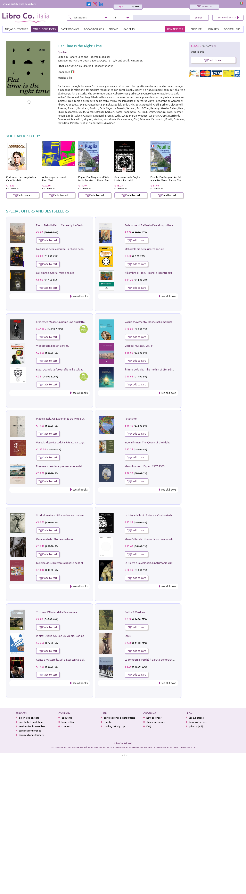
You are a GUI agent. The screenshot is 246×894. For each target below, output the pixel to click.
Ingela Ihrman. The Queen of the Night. (148, 442)
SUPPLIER (196, 29)
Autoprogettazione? (54, 177)
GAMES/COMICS (70, 29)
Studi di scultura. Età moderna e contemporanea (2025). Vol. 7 (72, 515)
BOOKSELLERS (232, 29)
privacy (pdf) (196, 726)
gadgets (128, 29)
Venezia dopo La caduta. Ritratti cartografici (62, 442)
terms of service (198, 722)
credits (123, 755)
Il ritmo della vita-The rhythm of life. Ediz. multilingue (156, 369)
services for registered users (119, 717)
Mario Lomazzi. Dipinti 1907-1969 (144, 466)
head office (68, 722)
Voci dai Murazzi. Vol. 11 (139, 345)
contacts (66, 726)
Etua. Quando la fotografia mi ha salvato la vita (64, 369)
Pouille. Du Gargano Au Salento (168, 177)
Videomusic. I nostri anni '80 (52, 345)
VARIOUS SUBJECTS (44, 29)
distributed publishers (31, 722)
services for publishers (31, 735)
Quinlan (62, 52)
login (120, 7)
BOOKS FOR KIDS (94, 29)
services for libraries (30, 730)
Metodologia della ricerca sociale (144, 249)
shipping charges (155, 722)
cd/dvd (113, 29)
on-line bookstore (29, 717)
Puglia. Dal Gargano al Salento (95, 177)
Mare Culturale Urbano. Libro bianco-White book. (154, 539)
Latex (128, 635)
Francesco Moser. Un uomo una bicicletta (60, 321)
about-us (66, 717)
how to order (153, 717)
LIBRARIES (213, 29)
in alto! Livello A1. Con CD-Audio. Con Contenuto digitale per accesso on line (81, 635)
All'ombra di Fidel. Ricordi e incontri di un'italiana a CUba (158, 272)
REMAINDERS (175, 29)
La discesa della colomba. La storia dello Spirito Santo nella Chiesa (75, 249)
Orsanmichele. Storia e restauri (54, 539)
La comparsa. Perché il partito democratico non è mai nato (159, 659)
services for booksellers (32, 726)
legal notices (196, 717)
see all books (80, 296)
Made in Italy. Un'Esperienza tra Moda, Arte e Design (67, 418)
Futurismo (131, 418)
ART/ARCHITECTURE (16, 29)
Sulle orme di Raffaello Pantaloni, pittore (149, 225)
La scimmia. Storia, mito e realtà (55, 272)
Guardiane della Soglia (127, 177)
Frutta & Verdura (135, 612)
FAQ (148, 726)
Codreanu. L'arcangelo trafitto (23, 177)
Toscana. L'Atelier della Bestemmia (56, 612)
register (135, 7)
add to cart (22, 195)
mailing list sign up (114, 726)
